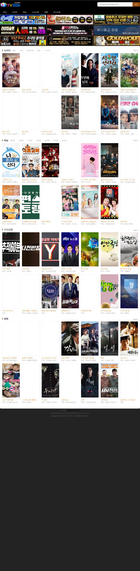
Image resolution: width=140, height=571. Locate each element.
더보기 (135, 50)
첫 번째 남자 (86, 80)
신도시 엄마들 (7, 320)
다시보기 (48, 50)
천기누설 (84, 219)
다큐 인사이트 (7, 251)
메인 (5, 12)
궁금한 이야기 (47, 219)
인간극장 (104, 219)
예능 (24, 12)
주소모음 (56, 12)
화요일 (21, 120)
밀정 (102, 288)
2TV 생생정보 (106, 251)
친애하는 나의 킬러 (127, 320)
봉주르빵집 (46, 182)
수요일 (30, 120)
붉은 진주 (6, 112)
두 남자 (44, 320)
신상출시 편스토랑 (29, 182)
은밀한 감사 (125, 112)
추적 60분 (6, 219)
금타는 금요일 (47, 150)
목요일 (38, 120)
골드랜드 (25, 112)
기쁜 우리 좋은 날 (68, 80)
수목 (21, 50)
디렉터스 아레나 (67, 150)
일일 (38, 50)
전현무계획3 (7, 182)
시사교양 (35, 12)
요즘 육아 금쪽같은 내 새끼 (89, 182)
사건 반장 (25, 219)
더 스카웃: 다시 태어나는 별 (129, 150)
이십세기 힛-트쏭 (107, 182)
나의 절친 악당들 (87, 288)
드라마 (15, 12)
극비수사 (123, 288)
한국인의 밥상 (125, 219)
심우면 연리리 (106, 80)
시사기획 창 (125, 251)
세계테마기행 (86, 251)
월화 (14, 50)
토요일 (56, 120)
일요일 (64, 120)
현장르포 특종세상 (49, 251)
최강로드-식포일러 (29, 150)
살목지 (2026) (27, 288)
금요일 (47, 120)
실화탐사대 (65, 251)
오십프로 (45, 80)
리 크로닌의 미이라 (49, 288)
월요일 (12, 120)
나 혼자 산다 (7, 150)
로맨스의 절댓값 (8, 80)
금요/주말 (30, 50)
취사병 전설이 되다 (88, 112)
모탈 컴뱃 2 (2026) (9, 288)
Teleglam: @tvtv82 (73, 331)
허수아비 (64, 112)
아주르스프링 (47, 112)
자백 (82, 320)
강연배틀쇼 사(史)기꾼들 (30, 251)
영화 (46, 12)
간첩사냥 (64, 320)
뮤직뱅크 (123, 182)
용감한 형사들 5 (107, 150)
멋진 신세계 (26, 80)
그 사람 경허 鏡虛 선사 (30, 320)
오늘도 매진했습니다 (128, 80)
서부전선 (104, 320)
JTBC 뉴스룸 (66, 219)
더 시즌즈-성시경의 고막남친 (89, 150)
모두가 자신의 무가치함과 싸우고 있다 (109, 112)
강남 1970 (65, 288)
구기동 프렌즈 (66, 182)
